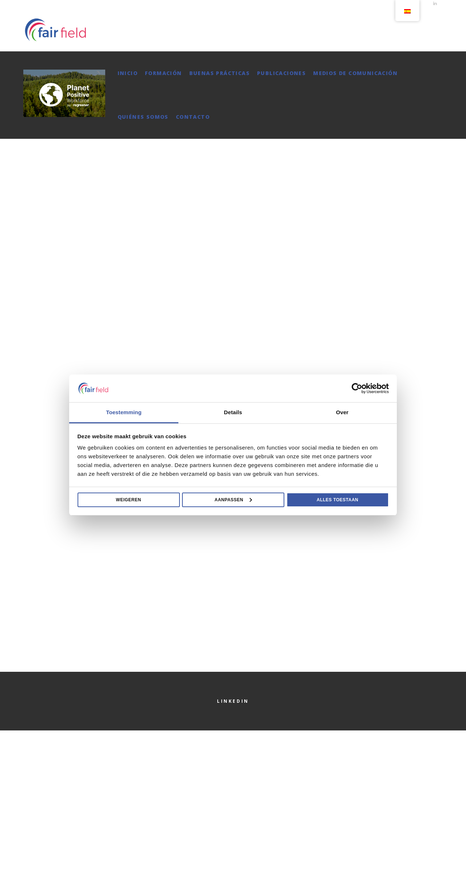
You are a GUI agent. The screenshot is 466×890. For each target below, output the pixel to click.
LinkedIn (233, 701)
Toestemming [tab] (124, 412)
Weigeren (128, 499)
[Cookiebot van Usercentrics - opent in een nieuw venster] (357, 388)
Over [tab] (342, 412)
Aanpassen (233, 499)
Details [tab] (233, 412)
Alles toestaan (338, 499)
